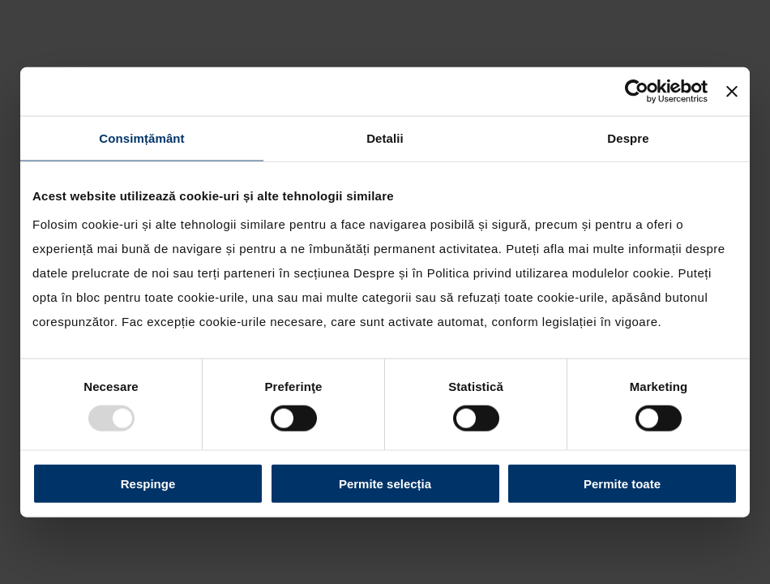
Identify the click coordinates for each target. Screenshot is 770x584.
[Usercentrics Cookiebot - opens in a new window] (637, 91)
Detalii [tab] (385, 138)
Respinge (148, 483)
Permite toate (622, 483)
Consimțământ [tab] (141, 138)
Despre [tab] (627, 138)
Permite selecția (385, 483)
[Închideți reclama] (732, 91)
